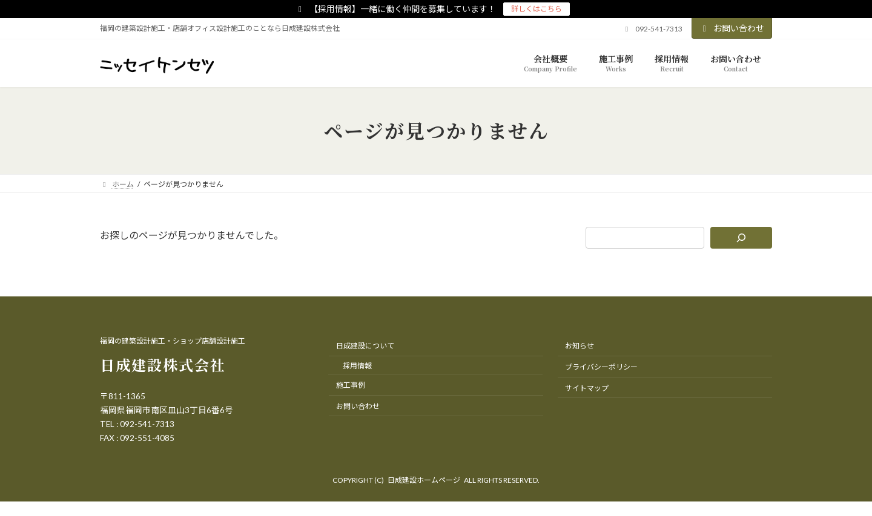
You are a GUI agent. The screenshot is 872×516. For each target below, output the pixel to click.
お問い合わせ (732, 28)
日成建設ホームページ (424, 480)
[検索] (741, 238)
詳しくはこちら (536, 8)
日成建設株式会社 (163, 364)
